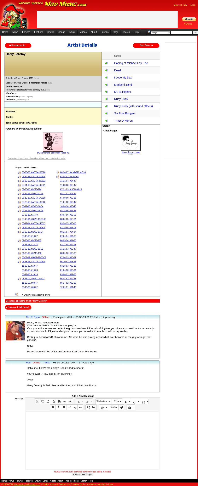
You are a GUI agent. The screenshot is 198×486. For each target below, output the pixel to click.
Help (136, 32)
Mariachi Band (123, 84)
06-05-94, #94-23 (68, 240)
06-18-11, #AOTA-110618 (33, 261)
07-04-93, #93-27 (68, 257)
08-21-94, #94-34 (68, 232)
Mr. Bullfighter (122, 91)
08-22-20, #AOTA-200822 (33, 181)
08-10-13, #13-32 (30, 236)
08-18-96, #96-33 (68, 210)
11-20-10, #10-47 (30, 266)
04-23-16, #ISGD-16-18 (32, 210)
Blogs (115, 32)
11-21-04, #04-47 (68, 181)
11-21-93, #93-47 (68, 249)
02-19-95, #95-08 (68, 227)
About (94, 32)
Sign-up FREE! (180, 5)
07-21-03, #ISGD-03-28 (71, 189)
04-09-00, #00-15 (68, 198)
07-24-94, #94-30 (68, 236)
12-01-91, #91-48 (68, 287)
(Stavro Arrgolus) (26, 97)
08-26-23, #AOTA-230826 (33, 172)
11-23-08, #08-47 (30, 283)
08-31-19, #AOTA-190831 (33, 185)
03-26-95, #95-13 (68, 223)
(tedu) (36, 78)
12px (116, 401)
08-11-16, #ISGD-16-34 (32, 206)
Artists (72, 32)
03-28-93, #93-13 (68, 266)
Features (38, 32)
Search (126, 32)
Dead (117, 70)
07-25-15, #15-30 (30, 215)
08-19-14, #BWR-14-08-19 (34, 219)
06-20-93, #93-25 (68, 261)
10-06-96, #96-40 (68, 206)
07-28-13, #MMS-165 (31, 240)
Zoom (113, 407)
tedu (28, 362)
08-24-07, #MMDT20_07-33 (73, 172)
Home (5, 32)
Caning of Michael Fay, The (131, 63)
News (15, 32)
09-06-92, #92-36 (68, 274)
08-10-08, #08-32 (30, 287)
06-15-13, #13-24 (30, 244)
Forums (26, 32)
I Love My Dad (123, 77)
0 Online (188, 24)
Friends (104, 32)
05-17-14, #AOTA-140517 (33, 223)
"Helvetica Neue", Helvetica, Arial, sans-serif (104, 401)
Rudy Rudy (121, 99)
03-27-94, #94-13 (68, 244)
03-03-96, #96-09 (68, 215)
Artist (47, 362)
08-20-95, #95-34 (68, 219)
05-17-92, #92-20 (68, 283)
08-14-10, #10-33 (30, 270)
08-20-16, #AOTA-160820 (33, 202)
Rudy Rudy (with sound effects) (133, 106)
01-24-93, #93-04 (68, 270)
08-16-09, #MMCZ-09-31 (33, 278)
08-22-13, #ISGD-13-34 (32, 232)
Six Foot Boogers (124, 113)
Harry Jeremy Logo (131, 152)
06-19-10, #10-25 (30, 274)
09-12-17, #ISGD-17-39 (32, 193)
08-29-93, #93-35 (68, 253)
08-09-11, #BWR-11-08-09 (34, 257)
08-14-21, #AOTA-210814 (33, 176)
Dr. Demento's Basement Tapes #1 (53, 153)
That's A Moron (123, 120)
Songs (61, 32)
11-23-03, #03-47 (68, 185)
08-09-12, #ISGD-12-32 (32, 249)
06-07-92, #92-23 (68, 278)
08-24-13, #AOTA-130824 (33, 227)
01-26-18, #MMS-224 (31, 189)
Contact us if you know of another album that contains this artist (36, 158)
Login (192, 5)
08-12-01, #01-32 (68, 193)
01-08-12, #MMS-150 (31, 253)
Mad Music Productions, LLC (27, 484)
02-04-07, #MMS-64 (69, 176)
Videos (82, 32)
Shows (50, 32)
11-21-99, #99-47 (68, 202)
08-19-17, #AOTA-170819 (33, 198)
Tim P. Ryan (33, 317)
